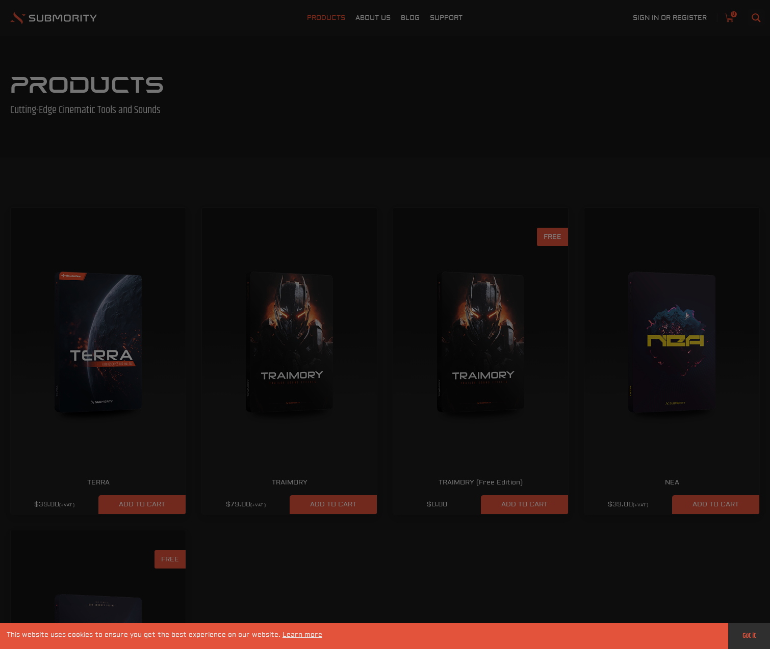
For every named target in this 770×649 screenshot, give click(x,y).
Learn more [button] (302, 635)
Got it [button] (749, 635)
